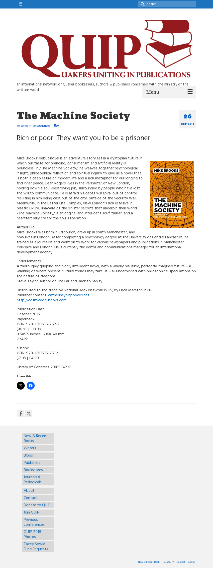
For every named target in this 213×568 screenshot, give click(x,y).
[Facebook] (20, 413)
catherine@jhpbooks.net (68, 295)
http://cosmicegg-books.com (42, 300)
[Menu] (169, 92)
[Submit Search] (142, 4)
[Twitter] (28, 413)
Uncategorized (41, 126)
